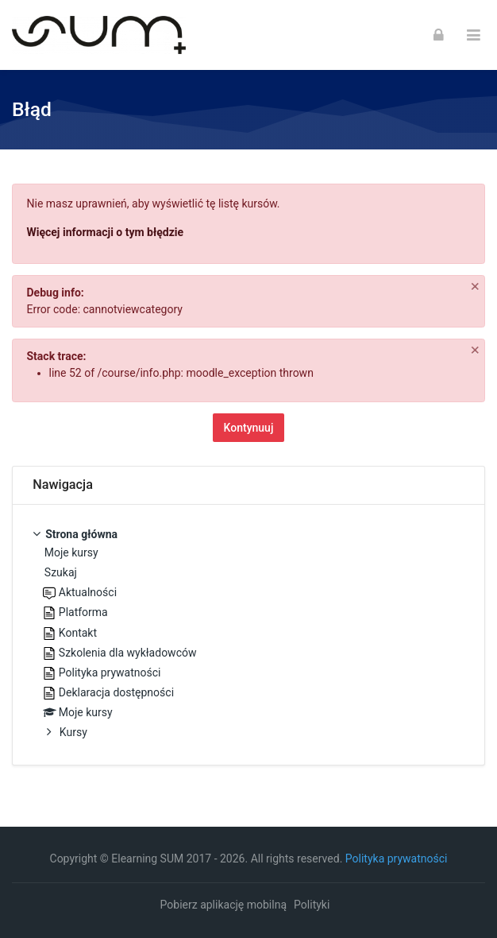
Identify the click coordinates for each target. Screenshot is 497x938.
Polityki (311, 904)
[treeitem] (248, 635)
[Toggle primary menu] (473, 35)
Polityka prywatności (396, 858)
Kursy (73, 732)
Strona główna (81, 534)
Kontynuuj (249, 427)
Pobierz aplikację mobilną (223, 904)
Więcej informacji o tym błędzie (105, 232)
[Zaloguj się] (439, 35)
